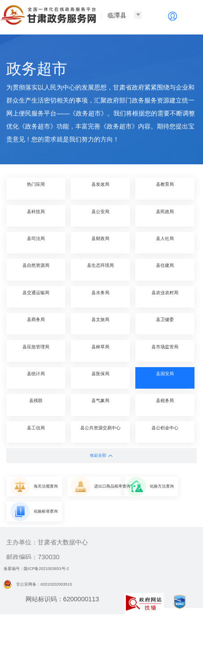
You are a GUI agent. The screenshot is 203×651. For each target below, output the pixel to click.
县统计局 (36, 377)
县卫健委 (165, 323)
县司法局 (36, 242)
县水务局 (100, 296)
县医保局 (100, 377)
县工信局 (36, 432)
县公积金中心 (164, 432)
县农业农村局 (164, 296)
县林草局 (100, 351)
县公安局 (100, 215)
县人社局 (165, 242)
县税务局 (165, 404)
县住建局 (165, 269)
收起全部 (102, 455)
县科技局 (36, 215)
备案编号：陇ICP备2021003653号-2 (55, 599)
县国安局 (165, 377)
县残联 (36, 404)
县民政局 (165, 215)
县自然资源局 (35, 269)
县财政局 (100, 242)
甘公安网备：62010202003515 (54, 614)
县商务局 (36, 323)
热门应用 (36, 188)
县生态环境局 (100, 269)
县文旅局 (100, 323)
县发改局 (100, 188)
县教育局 (165, 188)
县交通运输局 (35, 296)
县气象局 (100, 404)
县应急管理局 (35, 351)
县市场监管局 (164, 351)
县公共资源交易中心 (100, 432)
